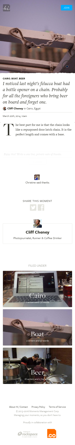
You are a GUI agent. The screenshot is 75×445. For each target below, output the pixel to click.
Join (66, 8)
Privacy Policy (38, 407)
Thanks (38, 162)
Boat (14, 78)
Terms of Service (57, 407)
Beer (22, 78)
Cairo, (34, 108)
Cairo (6, 78)
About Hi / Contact (18, 407)
